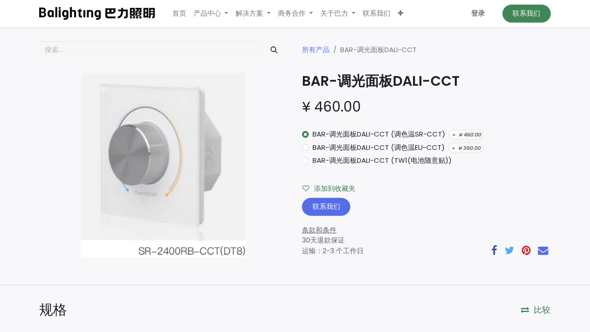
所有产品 (316, 49)
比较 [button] (535, 309)
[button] (400, 14)
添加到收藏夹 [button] (328, 188)
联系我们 (526, 13)
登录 (478, 13)
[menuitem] (179, 14)
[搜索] (274, 50)
